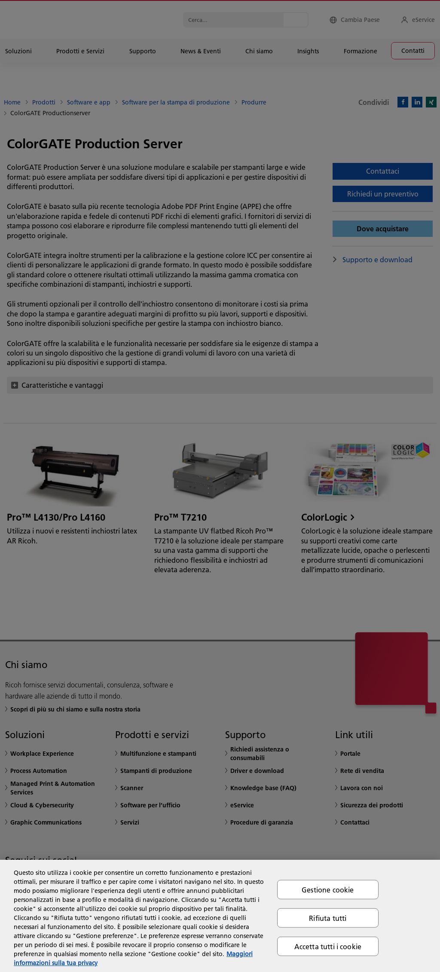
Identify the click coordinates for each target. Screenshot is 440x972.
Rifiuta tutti (327, 917)
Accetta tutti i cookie (328, 946)
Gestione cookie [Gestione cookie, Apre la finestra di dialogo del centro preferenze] (328, 889)
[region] (220, 916)
